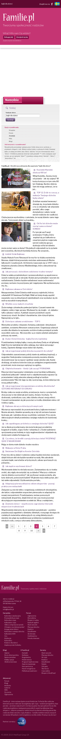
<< (6, 526)
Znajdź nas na (46, 4)
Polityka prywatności (29, 671)
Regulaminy (26, 657)
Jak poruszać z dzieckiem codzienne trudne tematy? (29, 271)
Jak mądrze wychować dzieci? (18, 466)
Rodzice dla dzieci (11, 643)
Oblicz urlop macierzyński (13, 625)
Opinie (6, 653)
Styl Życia (45, 668)
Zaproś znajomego (28, 664)
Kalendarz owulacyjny (12, 616)
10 (31, 530)
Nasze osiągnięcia (28, 668)
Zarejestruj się (22, 37)
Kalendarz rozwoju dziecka (14, 631)
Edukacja (7, 638)
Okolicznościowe (10, 662)
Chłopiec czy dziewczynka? (14, 627)
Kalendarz (8, 640)
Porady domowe (33, 638)
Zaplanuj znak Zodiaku (12, 645)
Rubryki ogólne (33, 622)
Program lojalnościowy (30, 662)
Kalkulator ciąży (10, 622)
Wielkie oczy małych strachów (19, 304)
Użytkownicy (32, 636)
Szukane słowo (11, 112)
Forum (11, 133)
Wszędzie (12, 130)
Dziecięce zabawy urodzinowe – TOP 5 (22, 321)
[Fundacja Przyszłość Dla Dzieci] (21, 721)
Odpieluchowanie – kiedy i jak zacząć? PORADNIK (27, 368)
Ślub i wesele (32, 625)
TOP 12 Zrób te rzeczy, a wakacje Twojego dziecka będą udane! (46, 195)
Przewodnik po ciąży (11, 618)
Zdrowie (45, 666)
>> (43, 530)
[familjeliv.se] (57, 4)
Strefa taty (31, 634)
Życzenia (7, 692)
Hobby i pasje (9, 660)
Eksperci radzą (33, 620)
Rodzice (31, 629)
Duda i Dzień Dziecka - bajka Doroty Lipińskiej (26, 339)
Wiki (10, 138)
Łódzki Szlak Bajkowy (15, 254)
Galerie (7, 688)
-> (38, 530)
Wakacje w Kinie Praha (15, 448)
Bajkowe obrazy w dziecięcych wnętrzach (24, 406)
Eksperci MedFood (48, 673)
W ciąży (44, 657)
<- (12, 526)
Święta (44, 664)
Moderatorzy (27, 660)
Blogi (10, 141)
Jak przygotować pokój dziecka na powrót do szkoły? (29, 351)
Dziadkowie (32, 631)
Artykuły (12, 136)
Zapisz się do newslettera (12, 40)
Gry (5, 636)
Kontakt (25, 653)
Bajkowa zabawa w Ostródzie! (19, 289)
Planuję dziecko (33, 627)
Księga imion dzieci (11, 629)
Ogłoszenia (32, 616)
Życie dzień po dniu (11, 655)
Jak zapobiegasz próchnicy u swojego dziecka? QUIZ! (29, 423)
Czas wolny (46, 671)
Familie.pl (5, 166)
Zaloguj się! (8, 37)
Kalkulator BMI (9, 634)
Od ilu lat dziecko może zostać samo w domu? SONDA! (45, 226)
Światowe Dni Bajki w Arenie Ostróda (22, 451)
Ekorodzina (32, 618)
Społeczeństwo (10, 657)
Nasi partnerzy (27, 666)
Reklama (25, 655)
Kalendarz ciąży (10, 620)
